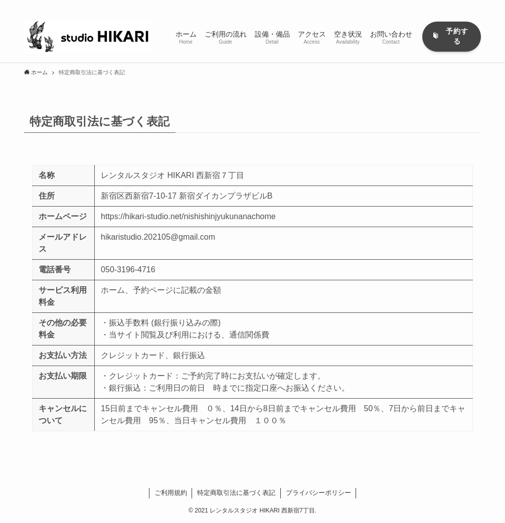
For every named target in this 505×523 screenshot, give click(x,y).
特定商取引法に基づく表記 (236, 492)
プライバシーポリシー (318, 492)
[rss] (461, 5)
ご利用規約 (170, 492)
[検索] (474, 5)
